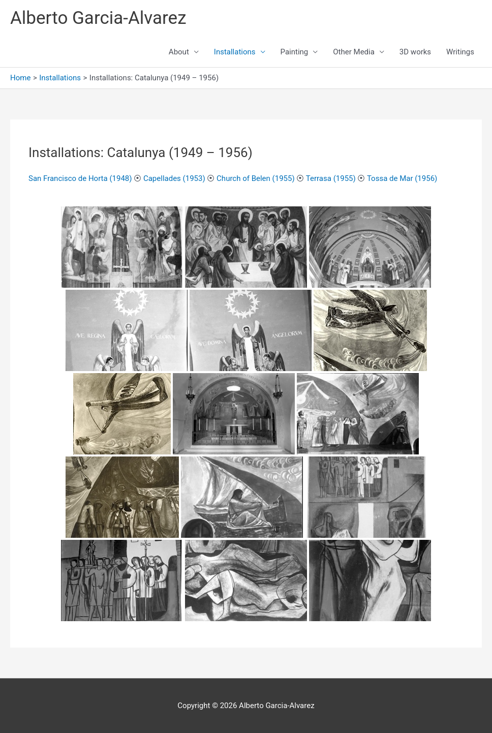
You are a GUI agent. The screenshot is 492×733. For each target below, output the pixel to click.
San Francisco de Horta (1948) (80, 178)
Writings (460, 51)
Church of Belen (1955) (256, 178)
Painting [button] (295, 51)
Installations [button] (235, 51)
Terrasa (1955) (331, 178)
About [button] (179, 51)
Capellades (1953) (174, 178)
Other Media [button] (354, 51)
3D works (415, 51)
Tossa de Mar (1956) (402, 178)
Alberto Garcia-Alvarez (98, 18)
